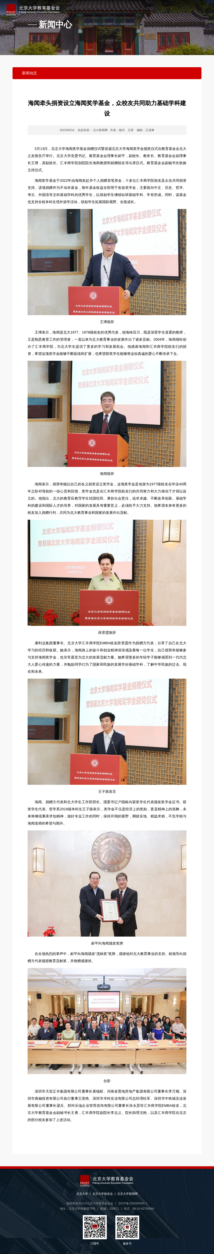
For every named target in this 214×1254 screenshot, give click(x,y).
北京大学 (82, 1193)
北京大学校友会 (102, 1193)
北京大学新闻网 (127, 1193)
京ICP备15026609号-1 (133, 1203)
